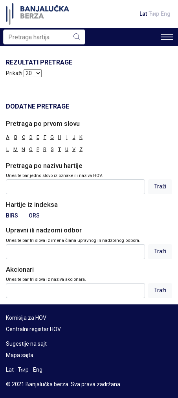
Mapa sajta (19, 355)
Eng (166, 14)
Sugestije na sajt (26, 344)
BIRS (12, 215)
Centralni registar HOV (33, 329)
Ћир (154, 14)
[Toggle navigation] (167, 37)
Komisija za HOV (26, 318)
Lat (143, 14)
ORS (34, 215)
